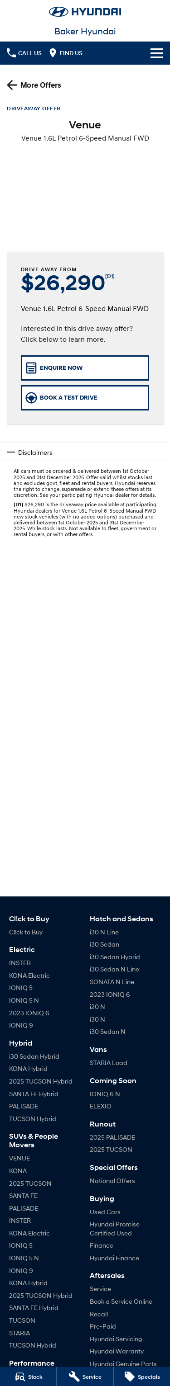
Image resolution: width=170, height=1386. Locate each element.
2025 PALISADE (112, 1137)
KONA (18, 1170)
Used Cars (105, 1212)
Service (100, 1288)
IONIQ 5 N (24, 1000)
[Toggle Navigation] (157, 53)
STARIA (19, 1333)
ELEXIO (101, 1106)
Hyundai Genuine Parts (123, 1363)
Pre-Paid (103, 1326)
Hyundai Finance (114, 1258)
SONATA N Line (112, 981)
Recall (99, 1314)
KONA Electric (29, 975)
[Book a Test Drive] (85, 397)
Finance (101, 1245)
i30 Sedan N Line (114, 969)
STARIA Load (108, 1062)
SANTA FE (23, 1195)
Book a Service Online (121, 1301)
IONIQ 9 (21, 1025)
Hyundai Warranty (117, 1351)
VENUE (19, 1158)
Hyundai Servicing (116, 1339)
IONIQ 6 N (105, 1094)
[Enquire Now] (85, 368)
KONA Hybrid (28, 1068)
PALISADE (23, 1106)
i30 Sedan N (108, 1031)
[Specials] (142, 1376)
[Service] (85, 1376)
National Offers (112, 1180)
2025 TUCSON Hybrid (41, 1081)
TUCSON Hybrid (32, 1118)
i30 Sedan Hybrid (34, 1056)
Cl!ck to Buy (26, 932)
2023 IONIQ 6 (29, 1013)
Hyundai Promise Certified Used (115, 1228)
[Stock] (28, 1376)
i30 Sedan (104, 944)
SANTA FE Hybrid (33, 1094)
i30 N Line (104, 932)
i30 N (97, 1019)
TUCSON (22, 1320)
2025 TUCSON (30, 1183)
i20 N (97, 1006)
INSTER (20, 962)
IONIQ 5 (21, 987)
